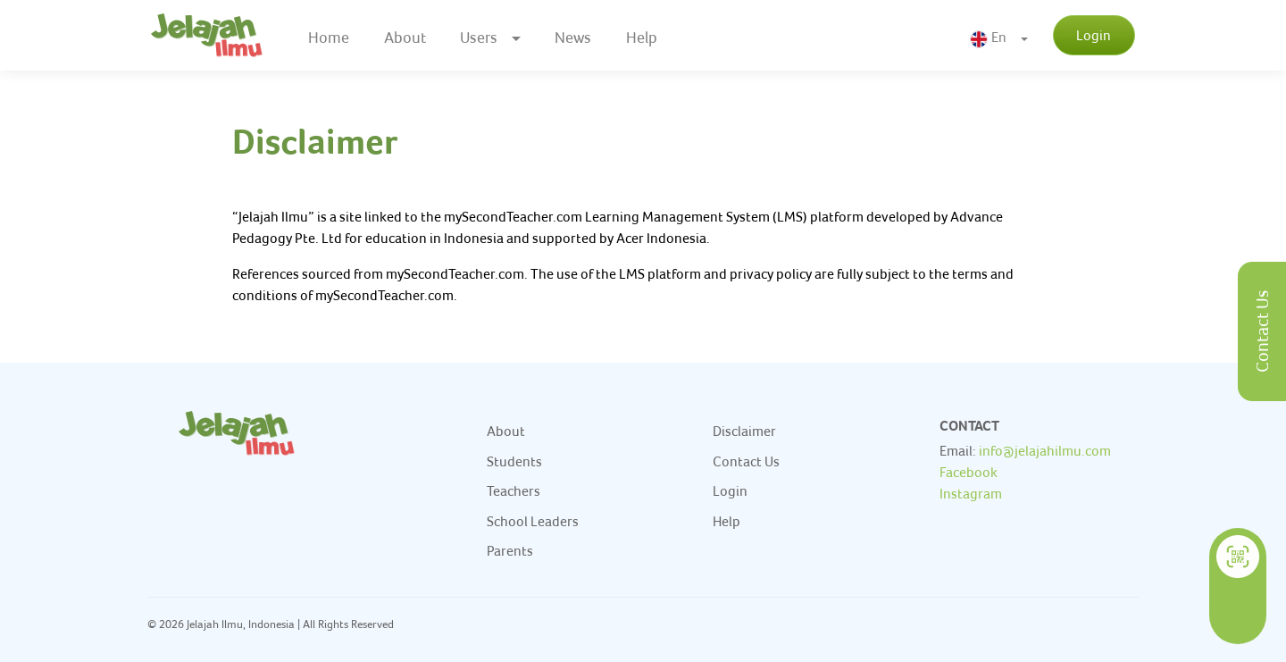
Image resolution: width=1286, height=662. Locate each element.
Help (641, 37)
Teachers (513, 490)
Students (514, 461)
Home (328, 37)
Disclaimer (744, 431)
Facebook (968, 472)
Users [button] (478, 37)
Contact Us (1262, 331)
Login (1093, 35)
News (573, 37)
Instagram (970, 493)
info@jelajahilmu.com (1045, 450)
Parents (510, 550)
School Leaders (533, 521)
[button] (998, 37)
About (405, 37)
